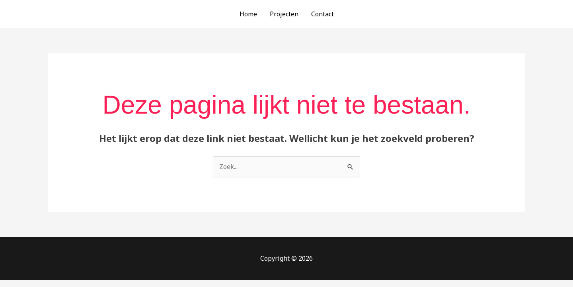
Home (248, 14)
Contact (322, 14)
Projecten (284, 14)
